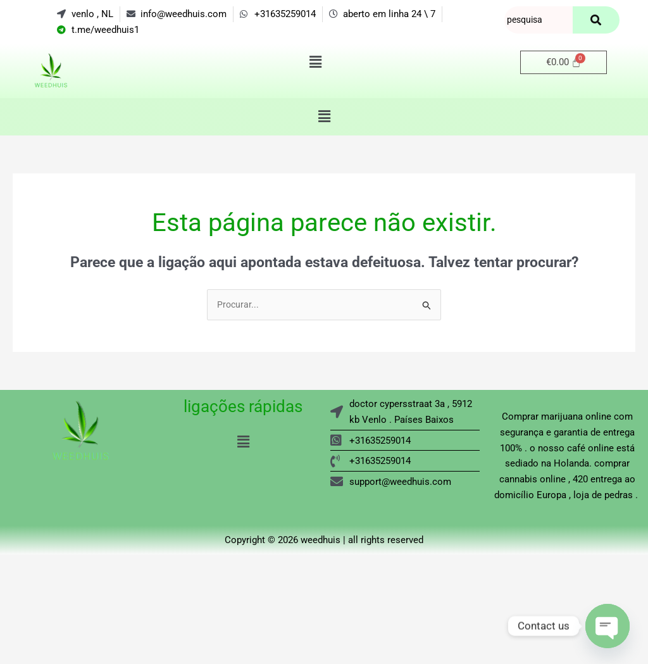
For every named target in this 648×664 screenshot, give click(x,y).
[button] (315, 63)
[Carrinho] (564, 62)
